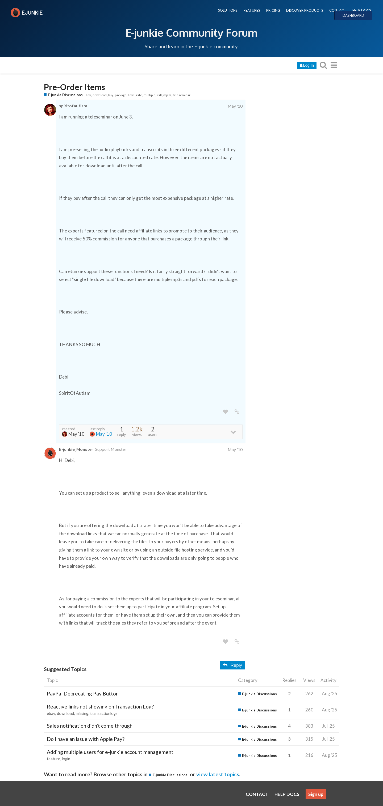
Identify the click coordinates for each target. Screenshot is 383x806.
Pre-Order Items (74, 87)
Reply (232, 665)
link (88, 95)
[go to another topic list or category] (333, 65)
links (131, 95)
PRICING (273, 10)
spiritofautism (73, 105)
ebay (51, 713)
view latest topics (217, 774)
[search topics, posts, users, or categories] (323, 65)
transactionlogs (104, 713)
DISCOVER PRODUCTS (304, 10)
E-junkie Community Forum (191, 32)
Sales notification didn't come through (89, 726)
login (66, 759)
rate (139, 95)
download (100, 95)
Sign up (315, 794)
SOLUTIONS (228, 10)
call (159, 95)
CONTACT (337, 10)
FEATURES (252, 10)
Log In (307, 65)
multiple (149, 95)
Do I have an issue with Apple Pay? (85, 739)
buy (110, 95)
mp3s (167, 95)
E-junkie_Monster (76, 449)
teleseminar (181, 95)
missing (82, 713)
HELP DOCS (361, 10)
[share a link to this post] (237, 412)
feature (53, 759)
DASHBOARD (353, 15)
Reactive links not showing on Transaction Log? (100, 706)
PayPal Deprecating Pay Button (83, 693)
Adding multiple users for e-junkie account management (110, 752)
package (120, 95)
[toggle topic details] (233, 432)
